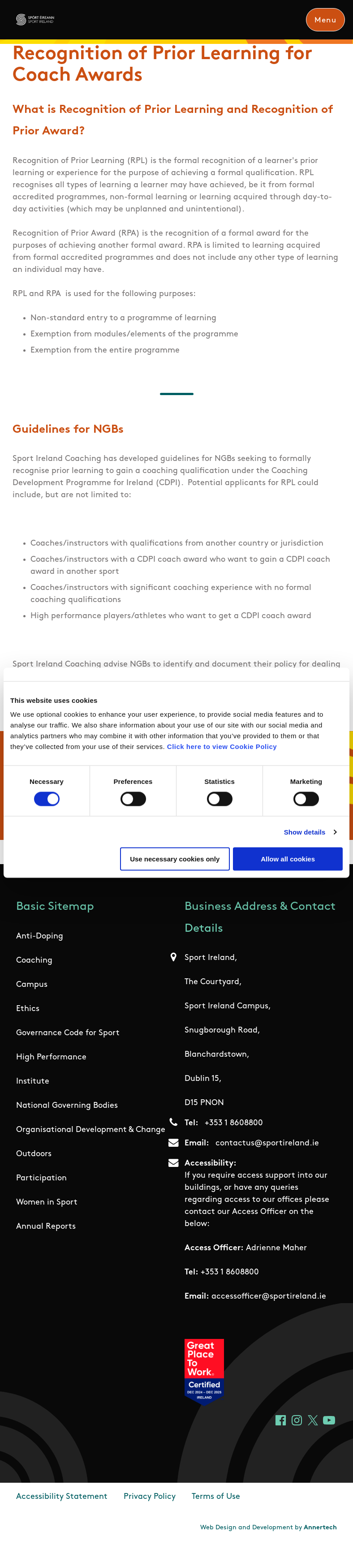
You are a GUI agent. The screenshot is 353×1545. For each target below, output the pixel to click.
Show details (305, 831)
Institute (32, 1081)
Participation (41, 1178)
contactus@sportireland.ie (267, 1143)
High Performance (51, 1057)
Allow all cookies (288, 859)
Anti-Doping (39, 936)
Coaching (34, 960)
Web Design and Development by (268, 1527)
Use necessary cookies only (175, 859)
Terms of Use (216, 1497)
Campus (31, 985)
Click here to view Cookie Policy (222, 746)
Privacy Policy (150, 1497)
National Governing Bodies (67, 1106)
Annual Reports (46, 1226)
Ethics (27, 1009)
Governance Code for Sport (68, 1033)
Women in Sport (46, 1202)
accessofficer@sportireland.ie (268, 1296)
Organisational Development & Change (90, 1130)
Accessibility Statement (62, 1497)
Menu (325, 20)
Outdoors (34, 1154)
